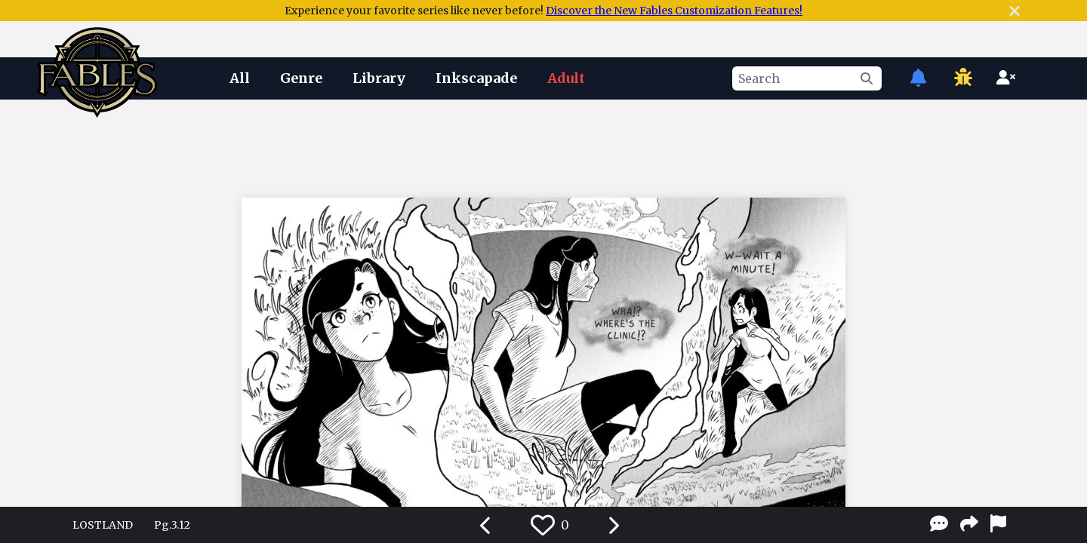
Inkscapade (476, 78)
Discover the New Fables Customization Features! (674, 10)
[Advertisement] (543, 145)
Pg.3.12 (172, 525)
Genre (301, 78)
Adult (566, 78)
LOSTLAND (102, 525)
